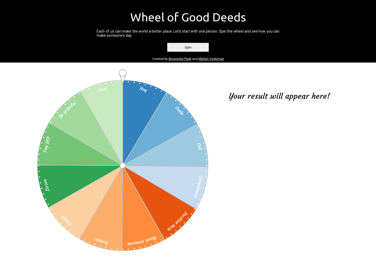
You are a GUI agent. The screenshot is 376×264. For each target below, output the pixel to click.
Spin (188, 47)
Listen (46, 185)
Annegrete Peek (179, 59)
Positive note (177, 222)
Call (199, 146)
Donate (101, 241)
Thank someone (142, 240)
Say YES (47, 144)
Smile (180, 110)
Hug (143, 89)
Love (102, 89)
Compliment (198, 187)
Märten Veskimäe (211, 59)
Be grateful (67, 109)
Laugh (66, 220)
